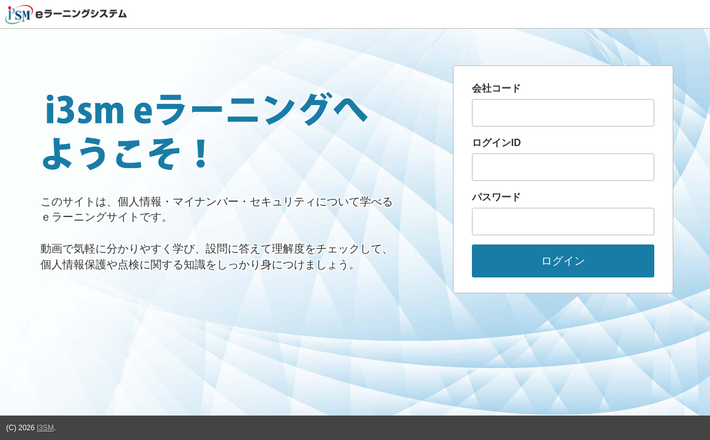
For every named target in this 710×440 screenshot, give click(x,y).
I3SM (45, 428)
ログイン (563, 261)
